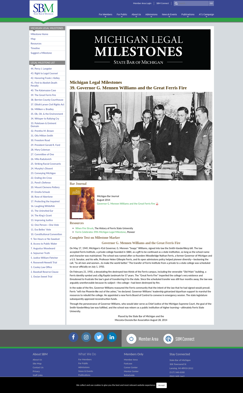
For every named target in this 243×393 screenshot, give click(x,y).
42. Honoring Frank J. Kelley (45, 78)
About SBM (40, 354)
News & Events (85, 371)
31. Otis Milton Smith (42, 135)
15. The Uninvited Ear (42, 210)
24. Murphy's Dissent (42, 168)
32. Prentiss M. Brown (42, 130)
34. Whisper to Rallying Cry (45, 118)
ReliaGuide (129, 375)
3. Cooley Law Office (41, 267)
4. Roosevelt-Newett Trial (44, 262)
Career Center (131, 367)
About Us (37, 359)
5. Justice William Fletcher (44, 257)
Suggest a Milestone (41, 52)
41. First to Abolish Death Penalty (44, 84)
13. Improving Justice (42, 220)
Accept (161, 385)
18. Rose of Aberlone (42, 196)
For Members (85, 359)
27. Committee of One (42, 154)
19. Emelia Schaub (40, 192)
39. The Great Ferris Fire (43, 95)
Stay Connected (180, 354)
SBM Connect (162, 3)
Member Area (131, 359)
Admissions (83, 367)
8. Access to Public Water (44, 243)
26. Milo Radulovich (41, 159)
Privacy (36, 371)
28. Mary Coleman (40, 149)
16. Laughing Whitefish (43, 206)
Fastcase (128, 363)
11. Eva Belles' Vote (41, 229)
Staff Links (38, 375)
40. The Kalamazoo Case (43, 90)
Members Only (133, 354)
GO (211, 3)
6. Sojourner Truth (40, 253)
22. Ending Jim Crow (41, 177)
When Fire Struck (84, 228)
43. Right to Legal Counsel (44, 73)
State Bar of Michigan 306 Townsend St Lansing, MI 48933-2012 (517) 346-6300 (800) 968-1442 (181, 368)
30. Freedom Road (40, 140)
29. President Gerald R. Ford (45, 145)
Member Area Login (142, 3)
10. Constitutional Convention (46, 234)
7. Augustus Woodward (43, 248)
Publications (84, 375)
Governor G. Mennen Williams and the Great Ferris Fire (126, 203)
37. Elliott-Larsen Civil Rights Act (47, 104)
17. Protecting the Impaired (45, 201)
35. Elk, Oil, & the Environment (47, 113)
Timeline (35, 48)
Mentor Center (131, 371)
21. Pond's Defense (41, 182)
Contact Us (38, 367)
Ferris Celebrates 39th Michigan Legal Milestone (100, 232)
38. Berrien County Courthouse (47, 99)
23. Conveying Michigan (43, 173)
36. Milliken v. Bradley (42, 109)
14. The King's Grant (41, 215)
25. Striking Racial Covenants (46, 163)
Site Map (37, 363)
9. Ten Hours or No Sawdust (45, 238)
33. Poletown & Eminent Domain (43, 125)
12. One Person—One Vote (45, 224)
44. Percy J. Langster (41, 68)
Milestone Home (39, 34)
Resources (36, 43)
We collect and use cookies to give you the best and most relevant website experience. (121, 385)
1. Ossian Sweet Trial (41, 276)
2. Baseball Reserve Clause (45, 271)
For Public (83, 363)
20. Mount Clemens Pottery (45, 187)
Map (33, 38)
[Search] (191, 3)
